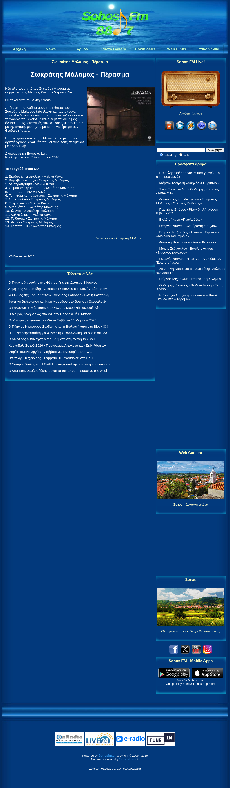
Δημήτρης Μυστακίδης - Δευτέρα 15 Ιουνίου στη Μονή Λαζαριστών (57, 289)
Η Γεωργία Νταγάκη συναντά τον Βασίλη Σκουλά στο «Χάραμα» (187, 297)
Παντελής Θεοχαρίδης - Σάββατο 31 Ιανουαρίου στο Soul (50, 358)
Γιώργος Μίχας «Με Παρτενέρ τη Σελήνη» (190, 279)
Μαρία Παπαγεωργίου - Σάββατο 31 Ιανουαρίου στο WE (50, 352)
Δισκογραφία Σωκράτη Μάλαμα (119, 238)
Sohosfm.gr (107, 755)
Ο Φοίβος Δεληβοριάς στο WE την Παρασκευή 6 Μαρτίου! (51, 314)
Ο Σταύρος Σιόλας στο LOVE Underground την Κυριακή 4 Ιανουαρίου (59, 364)
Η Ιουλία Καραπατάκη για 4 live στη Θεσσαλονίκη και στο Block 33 (57, 333)
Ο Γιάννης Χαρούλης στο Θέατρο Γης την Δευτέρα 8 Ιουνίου (52, 282)
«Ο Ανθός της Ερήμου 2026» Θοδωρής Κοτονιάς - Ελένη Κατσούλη (58, 295)
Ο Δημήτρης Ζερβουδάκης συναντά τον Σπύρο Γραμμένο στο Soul (57, 370)
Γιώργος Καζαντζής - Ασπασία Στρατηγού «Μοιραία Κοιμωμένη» (188, 234)
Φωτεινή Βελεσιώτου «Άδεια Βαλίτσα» (187, 242)
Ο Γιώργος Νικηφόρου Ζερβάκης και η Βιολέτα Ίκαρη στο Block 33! (58, 326)
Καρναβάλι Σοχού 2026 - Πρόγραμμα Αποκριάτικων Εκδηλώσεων (57, 345)
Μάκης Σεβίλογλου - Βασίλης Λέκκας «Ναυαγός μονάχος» (185, 250)
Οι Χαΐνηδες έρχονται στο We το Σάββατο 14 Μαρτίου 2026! (52, 320)
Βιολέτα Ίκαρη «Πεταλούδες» (180, 219)
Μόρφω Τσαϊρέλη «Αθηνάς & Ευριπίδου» (189, 183)
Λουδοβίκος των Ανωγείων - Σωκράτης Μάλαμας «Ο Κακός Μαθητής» (186, 201)
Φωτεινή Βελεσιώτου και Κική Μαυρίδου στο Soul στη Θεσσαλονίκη (58, 301)
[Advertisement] (190, 379)
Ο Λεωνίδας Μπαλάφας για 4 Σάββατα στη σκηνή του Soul (51, 339)
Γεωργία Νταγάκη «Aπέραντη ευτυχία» (188, 226)
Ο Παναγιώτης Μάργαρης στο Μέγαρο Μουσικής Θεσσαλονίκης (55, 307)
